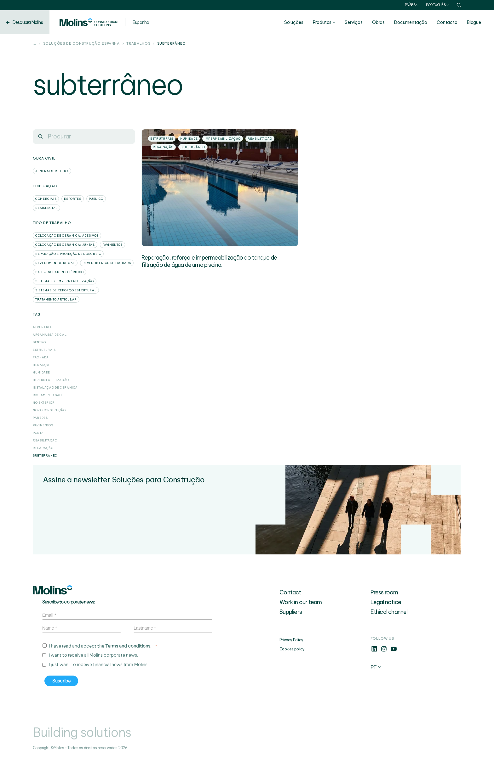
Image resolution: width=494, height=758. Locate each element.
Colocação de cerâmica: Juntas (65, 244)
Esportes (72, 198)
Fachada (41, 357)
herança (41, 365)
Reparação (43, 448)
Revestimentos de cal (55, 263)
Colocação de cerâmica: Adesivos (67, 235)
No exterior (44, 402)
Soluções (294, 22)
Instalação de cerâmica (55, 387)
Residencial (46, 208)
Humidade (41, 372)
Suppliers (290, 611)
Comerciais (45, 198)
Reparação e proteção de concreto (68, 253)
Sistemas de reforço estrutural (65, 290)
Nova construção (49, 410)
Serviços (354, 22)
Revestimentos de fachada (107, 263)
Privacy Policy (291, 639)
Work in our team (300, 602)
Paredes (40, 417)
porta (38, 433)
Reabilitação (45, 440)
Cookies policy (291, 649)
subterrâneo (45, 455)
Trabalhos (138, 44)
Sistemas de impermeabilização (64, 281)
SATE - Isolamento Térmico (59, 272)
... (34, 44)
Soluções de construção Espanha (81, 44)
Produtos (322, 22)
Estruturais (44, 349)
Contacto (447, 22)
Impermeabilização (51, 380)
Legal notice (385, 602)
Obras (378, 22)
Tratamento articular (56, 299)
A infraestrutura (52, 171)
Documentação (411, 22)
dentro (39, 342)
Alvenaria (42, 327)
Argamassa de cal (49, 334)
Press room (384, 592)
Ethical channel (389, 611)
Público (96, 198)
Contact (290, 592)
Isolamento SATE (48, 395)
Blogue (474, 22)
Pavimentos (112, 244)
